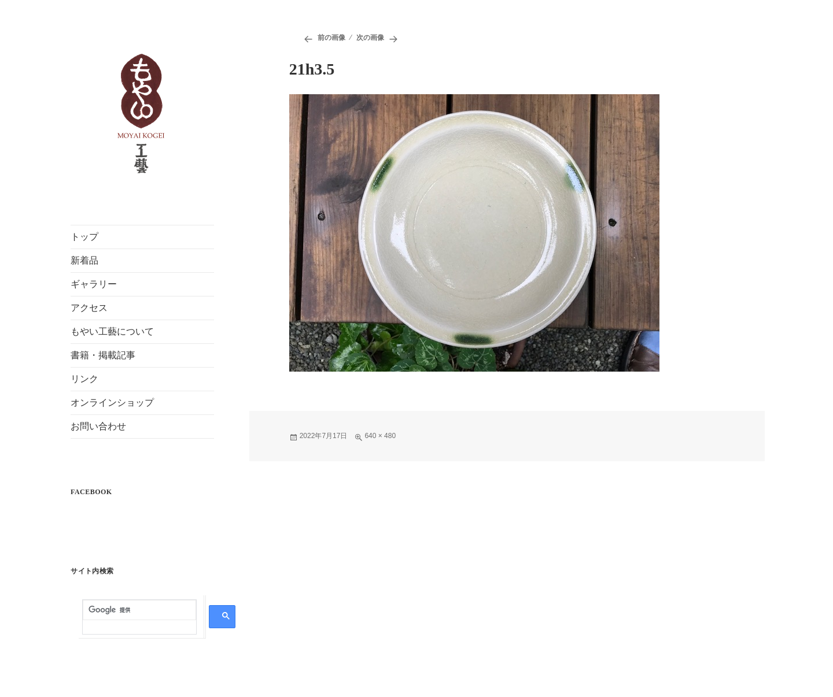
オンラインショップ (112, 402)
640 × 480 (380, 436)
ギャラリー (94, 284)
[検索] (139, 610)
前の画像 (331, 38)
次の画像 (370, 38)
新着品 (84, 260)
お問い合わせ (98, 426)
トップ (84, 237)
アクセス (89, 308)
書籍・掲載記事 (103, 355)
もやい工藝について (112, 331)
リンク (84, 379)
